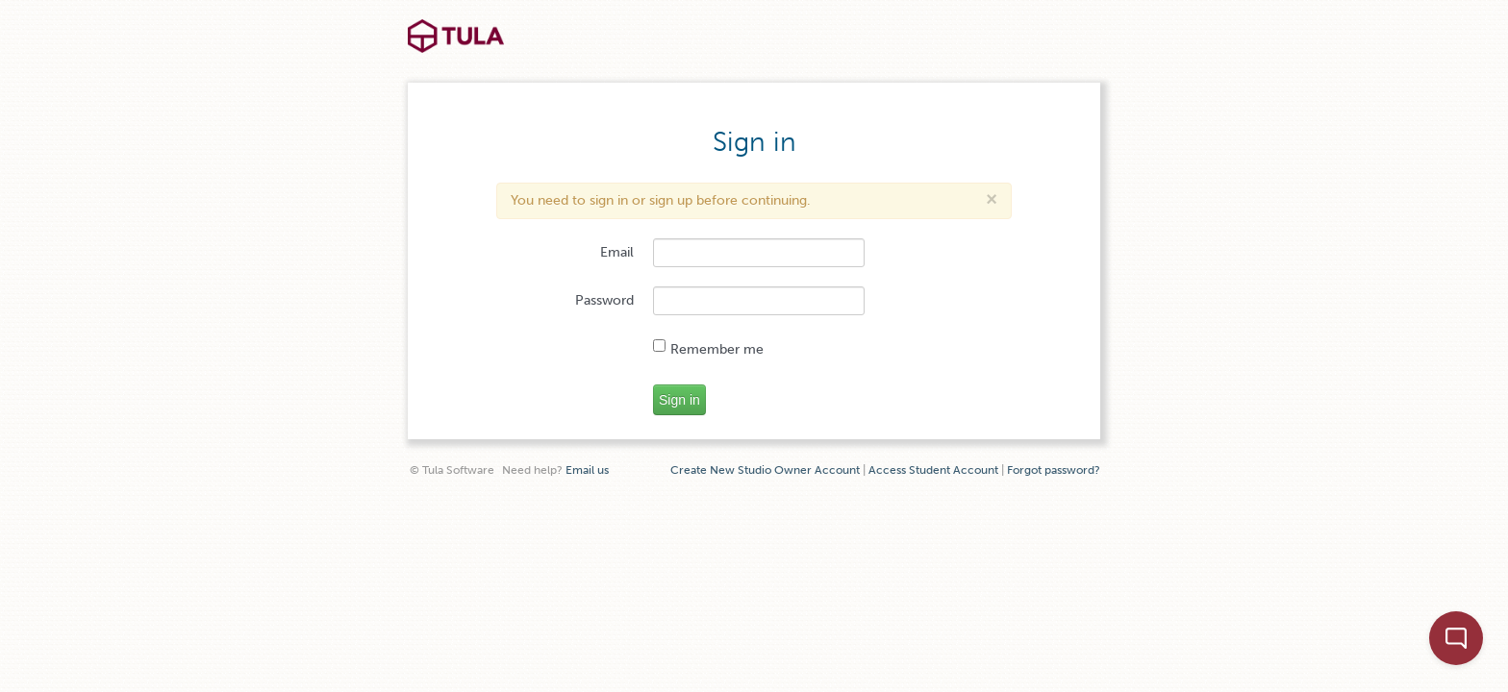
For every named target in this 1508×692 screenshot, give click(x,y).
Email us (587, 470)
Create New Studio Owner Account (765, 470)
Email (617, 252)
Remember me (708, 348)
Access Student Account (933, 470)
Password (604, 300)
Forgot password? (1053, 470)
